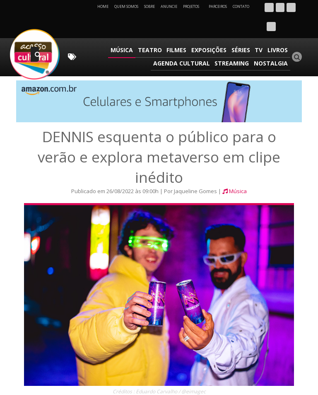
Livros (278, 31)
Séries (242, 31)
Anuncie (169, 6)
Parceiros (218, 6)
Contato (241, 6)
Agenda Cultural (183, 43)
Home (102, 6)
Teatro (154, 31)
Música (126, 31)
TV (260, 31)
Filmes (180, 31)
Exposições (211, 31)
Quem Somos (126, 6)
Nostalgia (271, 43)
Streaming (233, 43)
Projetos (194, 6)
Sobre (149, 6)
